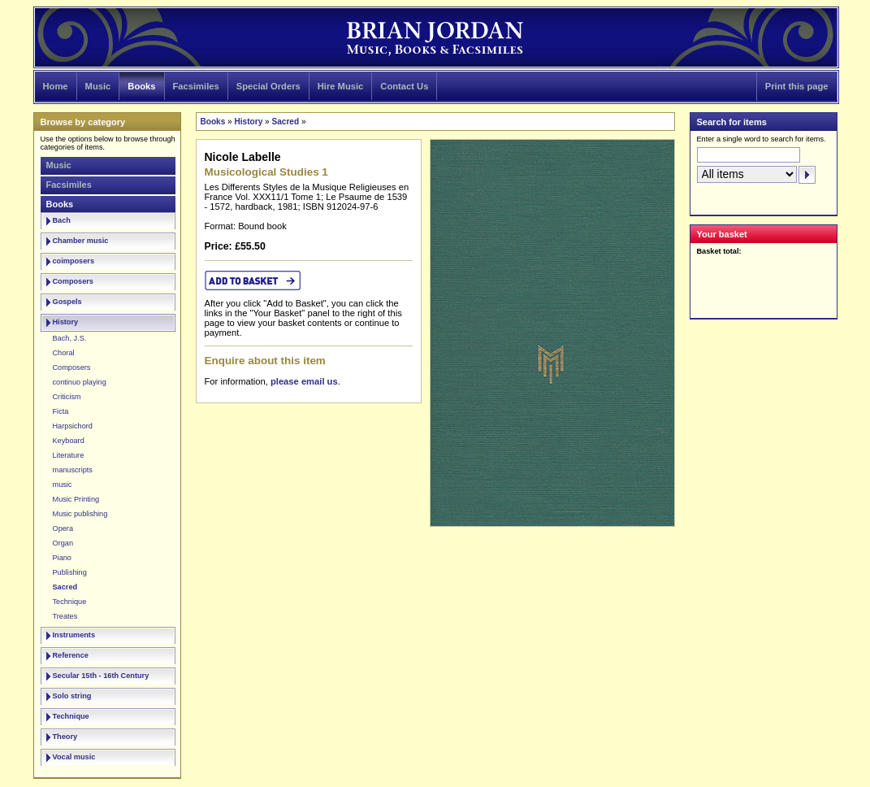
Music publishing (80, 514)
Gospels (67, 302)
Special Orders (268, 86)
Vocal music (74, 757)
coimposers (74, 261)
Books (141, 86)
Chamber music (81, 241)
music (62, 484)
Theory (65, 737)
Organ (63, 543)
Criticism (67, 397)
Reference (71, 655)
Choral (64, 353)
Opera (63, 528)
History (66, 322)
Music (98, 86)
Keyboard (68, 441)
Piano (62, 558)
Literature (68, 455)
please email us (304, 381)
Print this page (797, 86)
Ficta (61, 411)
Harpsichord (73, 426)
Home (55, 86)
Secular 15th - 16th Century (101, 676)
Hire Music (341, 86)
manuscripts (73, 470)
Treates (65, 616)
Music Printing (76, 499)
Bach (62, 220)
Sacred (65, 587)
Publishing (70, 572)
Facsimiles (196, 86)
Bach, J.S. (70, 338)
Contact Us (404, 86)
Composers (73, 281)
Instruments (74, 635)
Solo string (72, 696)
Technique (70, 602)
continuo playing (79, 382)
